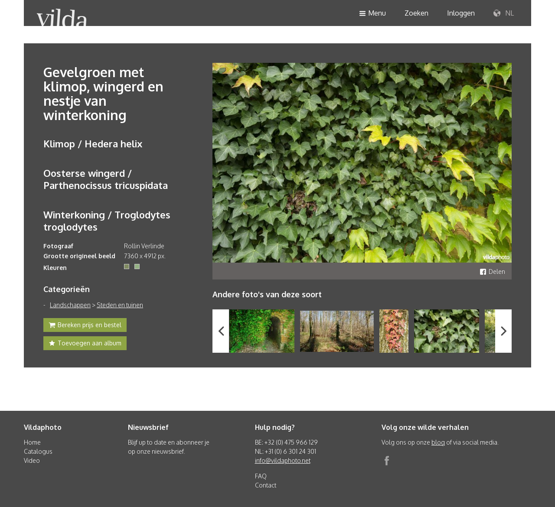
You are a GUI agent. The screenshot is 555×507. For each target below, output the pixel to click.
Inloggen (461, 13)
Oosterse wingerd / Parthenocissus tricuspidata (105, 179)
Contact (265, 485)
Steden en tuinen (120, 305)
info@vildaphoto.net (282, 460)
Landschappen (70, 305)
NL (503, 13)
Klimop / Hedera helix (92, 143)
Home (32, 442)
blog (438, 442)
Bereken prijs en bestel (85, 326)
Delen (492, 271)
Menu (372, 14)
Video (32, 460)
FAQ (261, 476)
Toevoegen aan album (85, 344)
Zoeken (416, 13)
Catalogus (38, 451)
